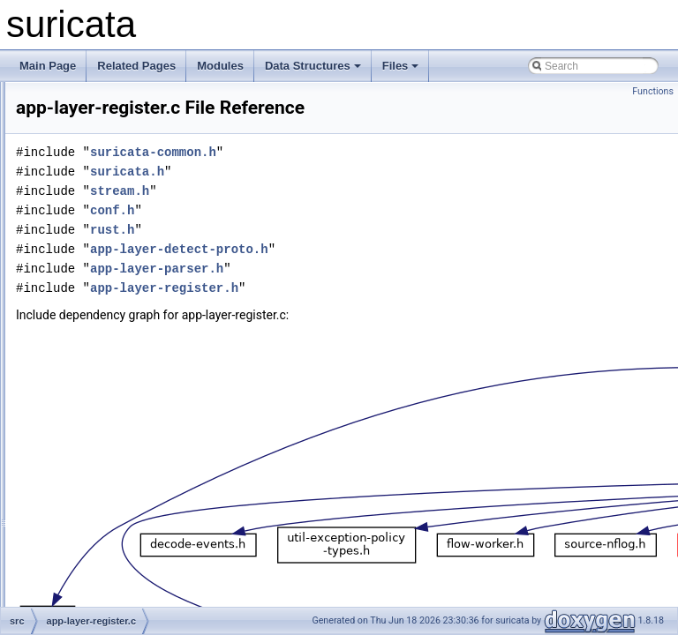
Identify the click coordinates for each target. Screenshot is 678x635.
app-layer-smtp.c (111, 430)
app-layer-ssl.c (106, 508)
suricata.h (348, 196)
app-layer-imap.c (111, 120)
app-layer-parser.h (115, 294)
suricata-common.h (374, 176)
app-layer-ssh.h (109, 488)
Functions (653, 91)
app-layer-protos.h (115, 333)
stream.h (340, 215)
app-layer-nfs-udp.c (117, 236)
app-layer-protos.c (115, 314)
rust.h (333, 254)
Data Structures (313, 65)
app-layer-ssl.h (107, 527)
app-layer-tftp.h (108, 566)
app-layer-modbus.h (119, 178)
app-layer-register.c (117, 353)
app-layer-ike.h (107, 100)
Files (400, 65)
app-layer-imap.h (112, 139)
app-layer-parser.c (115, 275)
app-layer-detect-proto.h (400, 273)
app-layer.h (98, 605)
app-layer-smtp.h (112, 450)
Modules (220, 65)
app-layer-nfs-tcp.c (116, 197)
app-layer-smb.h (110, 411)
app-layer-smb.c (110, 391)
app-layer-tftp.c (107, 547)
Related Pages (136, 65)
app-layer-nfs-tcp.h (116, 217)
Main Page (47, 65)
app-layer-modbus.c (119, 159)
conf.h (333, 235)
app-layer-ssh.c (108, 469)
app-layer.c (98, 585)
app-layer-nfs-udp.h (118, 256)
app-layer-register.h (117, 372)
